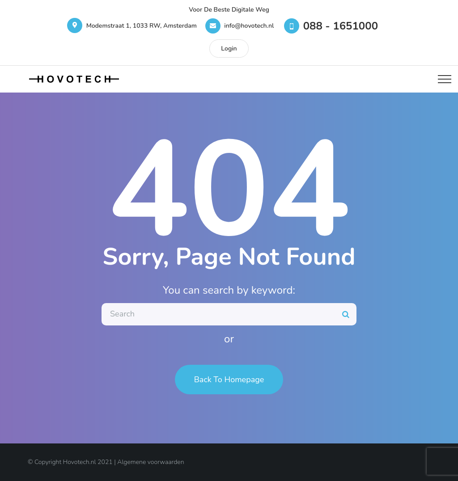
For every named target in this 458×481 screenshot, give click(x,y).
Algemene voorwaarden (150, 462)
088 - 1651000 (340, 26)
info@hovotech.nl (249, 25)
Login (229, 48)
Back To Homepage (229, 379)
